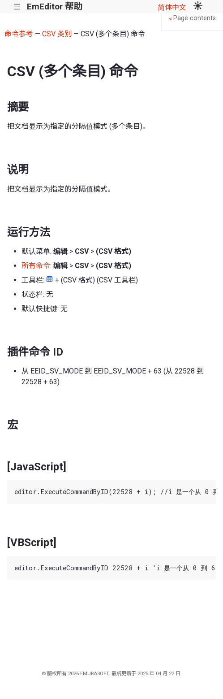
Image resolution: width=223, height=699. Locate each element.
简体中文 (172, 7)
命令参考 (18, 34)
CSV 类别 (57, 34)
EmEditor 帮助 (54, 6)
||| (17, 7)
